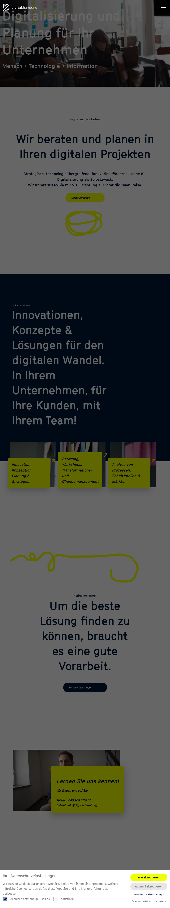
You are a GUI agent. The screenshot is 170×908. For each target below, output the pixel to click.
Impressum (161, 901)
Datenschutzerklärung (142, 901)
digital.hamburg (20, 7)
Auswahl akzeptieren (148, 886)
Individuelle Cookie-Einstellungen (149, 894)
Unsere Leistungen (80, 687)
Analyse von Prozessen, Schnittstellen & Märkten (131, 471)
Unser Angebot (80, 197)
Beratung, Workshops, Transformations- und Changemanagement (82, 468)
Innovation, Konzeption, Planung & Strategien (31, 471)
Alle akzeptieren (148, 877)
